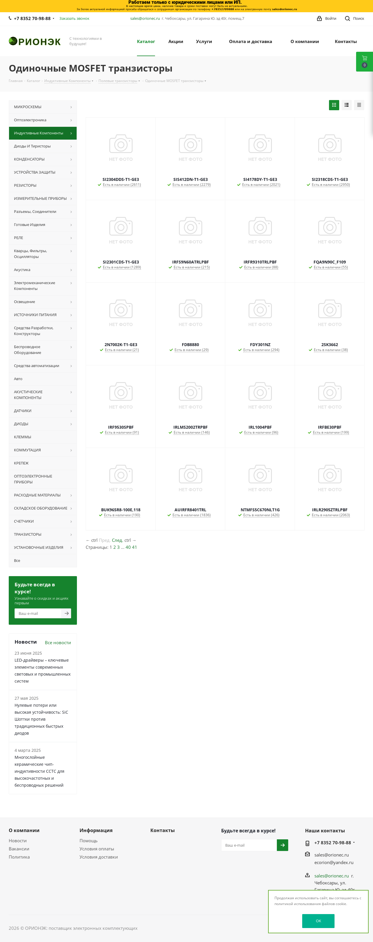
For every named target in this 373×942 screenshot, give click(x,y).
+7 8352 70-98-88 (32, 18)
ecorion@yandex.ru (333, 862)
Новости (18, 840)
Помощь (89, 840)
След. (117, 540)
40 (128, 547)
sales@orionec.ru (145, 18)
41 (134, 547)
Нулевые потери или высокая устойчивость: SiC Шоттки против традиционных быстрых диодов (41, 719)
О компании (24, 830)
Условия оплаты (97, 849)
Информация (96, 830)
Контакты (162, 830)
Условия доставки (99, 857)
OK (318, 920)
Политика (19, 857)
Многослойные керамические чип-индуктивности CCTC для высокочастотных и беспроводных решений (39, 771)
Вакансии (19, 849)
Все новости (58, 642)
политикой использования (298, 903)
